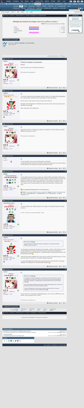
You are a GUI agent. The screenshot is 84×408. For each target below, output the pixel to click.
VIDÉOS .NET (39, 8)
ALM (33, 4)
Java (43, 4)
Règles (31, 12)
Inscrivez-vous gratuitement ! (33, 10)
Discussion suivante (41, 317)
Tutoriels (16, 1)
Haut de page (63, 345)
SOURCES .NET (47, 8)
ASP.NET (44, 6)
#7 (65, 235)
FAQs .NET (17, 310)
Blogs (26, 1)
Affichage (62, 56)
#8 (65, 269)
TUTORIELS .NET (31, 8)
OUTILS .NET (63, 8)
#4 (65, 155)
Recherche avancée (78, 12)
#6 (65, 200)
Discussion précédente (28, 317)
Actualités (13, 310)
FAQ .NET (23, 8)
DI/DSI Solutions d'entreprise (16, 4)
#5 (65, 171)
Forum (6, 15)
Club (63, 1)
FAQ (22, 1)
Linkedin (22, 212)
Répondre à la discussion (11, 39)
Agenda (22, 12)
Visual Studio (32, 6)
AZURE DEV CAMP (53, 310)
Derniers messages (5, 12)
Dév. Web (47, 4)
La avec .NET (42, 193)
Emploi (47, 1)
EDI (52, 4)
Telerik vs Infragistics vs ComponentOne (24, 43)
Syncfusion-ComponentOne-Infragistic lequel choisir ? (17, 331)
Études (53, 1)
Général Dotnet (20, 15)
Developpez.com (55, 345)
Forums (8, 1)
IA (29, 4)
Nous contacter (47, 345)
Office (70, 4)
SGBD (65, 4)
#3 (65, 123)
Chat (31, 1)
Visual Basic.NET (62, 6)
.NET (21, 6)
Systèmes (81, 4)
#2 (65, 90)
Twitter (42, 212)
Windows (38, 6)
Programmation (58, 4)
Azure (69, 6)
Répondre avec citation (52, 87)
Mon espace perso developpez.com (28, 72)
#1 (65, 58)
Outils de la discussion (53, 56)
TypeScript (50, 6)
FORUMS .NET (16, 8)
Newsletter (39, 1)
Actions (12, 12)
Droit (59, 1)
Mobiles (75, 4)
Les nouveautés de (32, 192)
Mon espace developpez (35, 212)
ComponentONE (7, 334)
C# (55, 6)
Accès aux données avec (44, 192)
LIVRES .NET (55, 8)
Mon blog (27, 212)
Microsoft (37, 4)
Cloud (25, 4)
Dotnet (12, 15)
